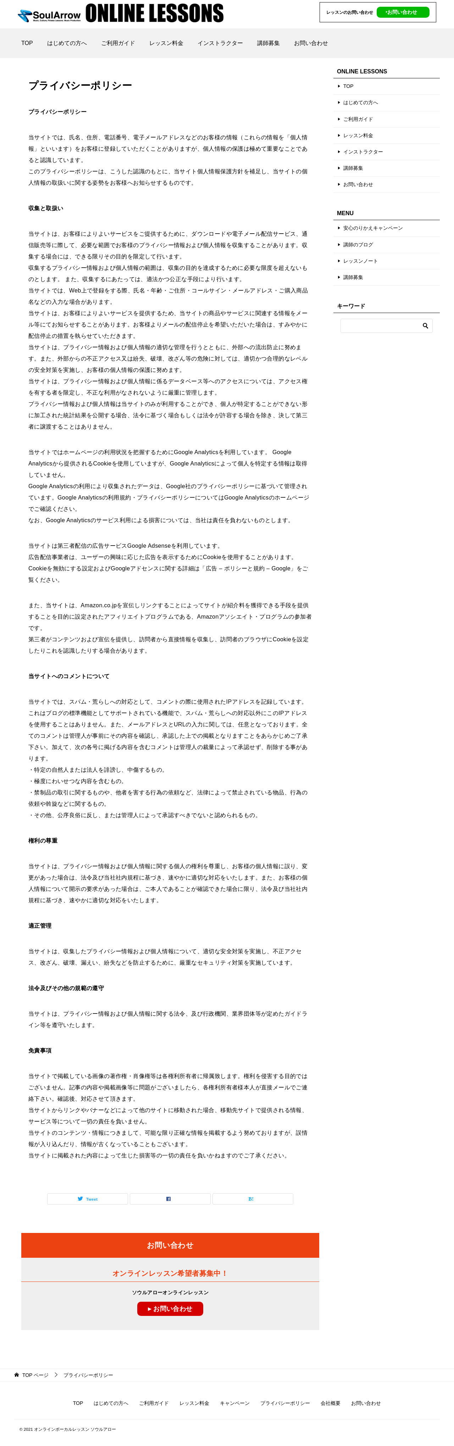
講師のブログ (358, 244)
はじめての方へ (67, 43)
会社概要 (330, 1403)
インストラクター (220, 43)
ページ (35, 1375)
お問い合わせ (311, 43)
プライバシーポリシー (285, 1403)
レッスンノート (360, 261)
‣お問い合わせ (401, 12)
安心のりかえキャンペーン (373, 228)
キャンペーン (235, 1403)
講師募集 (268, 43)
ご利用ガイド (118, 43)
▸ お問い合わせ (170, 1308)
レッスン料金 (166, 43)
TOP (27, 43)
